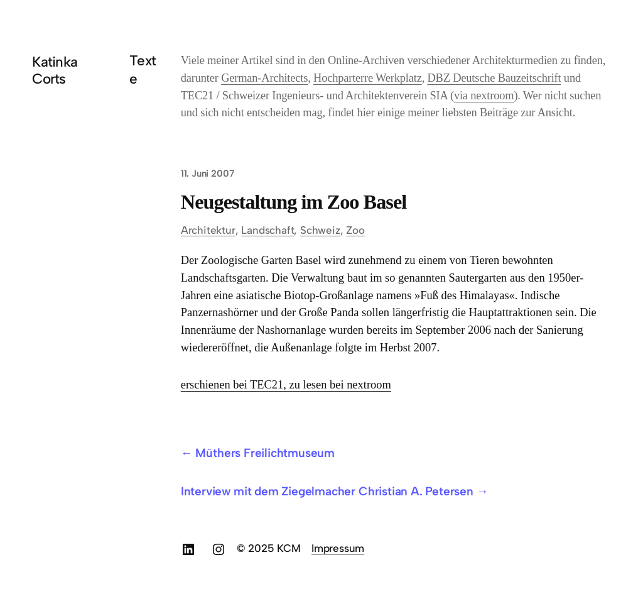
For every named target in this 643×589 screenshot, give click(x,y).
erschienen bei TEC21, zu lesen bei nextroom (286, 384)
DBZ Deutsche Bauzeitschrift (494, 78)
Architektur (208, 230)
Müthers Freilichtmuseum (265, 453)
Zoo (355, 230)
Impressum (337, 548)
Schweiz (320, 230)
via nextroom (484, 95)
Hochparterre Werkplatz (367, 78)
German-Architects (264, 78)
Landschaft (267, 230)
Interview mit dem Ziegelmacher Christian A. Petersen (327, 491)
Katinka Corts (54, 70)
